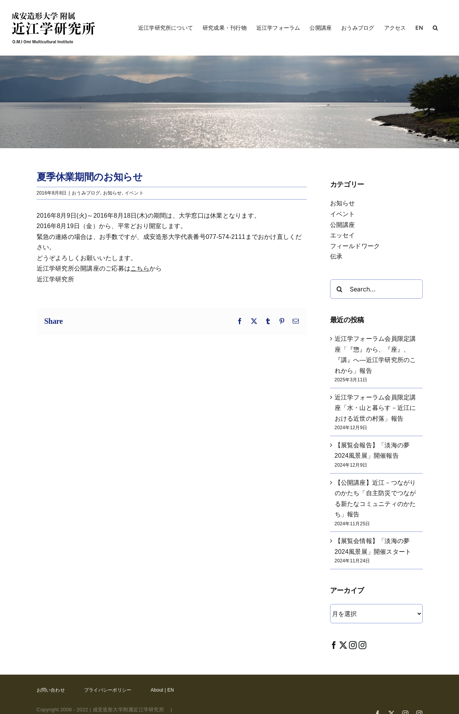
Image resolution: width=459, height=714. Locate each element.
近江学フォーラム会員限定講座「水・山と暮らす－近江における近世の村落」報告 (375, 408)
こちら (139, 268)
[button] (435, 28)
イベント (134, 193)
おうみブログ (86, 193)
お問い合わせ (51, 690)
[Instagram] (353, 645)
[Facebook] (334, 645)
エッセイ (342, 235)
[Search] (339, 289)
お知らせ (112, 193)
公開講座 (342, 225)
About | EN (162, 690)
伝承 (336, 256)
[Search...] (376, 289)
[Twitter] (343, 645)
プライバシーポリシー (107, 690)
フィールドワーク (355, 246)
